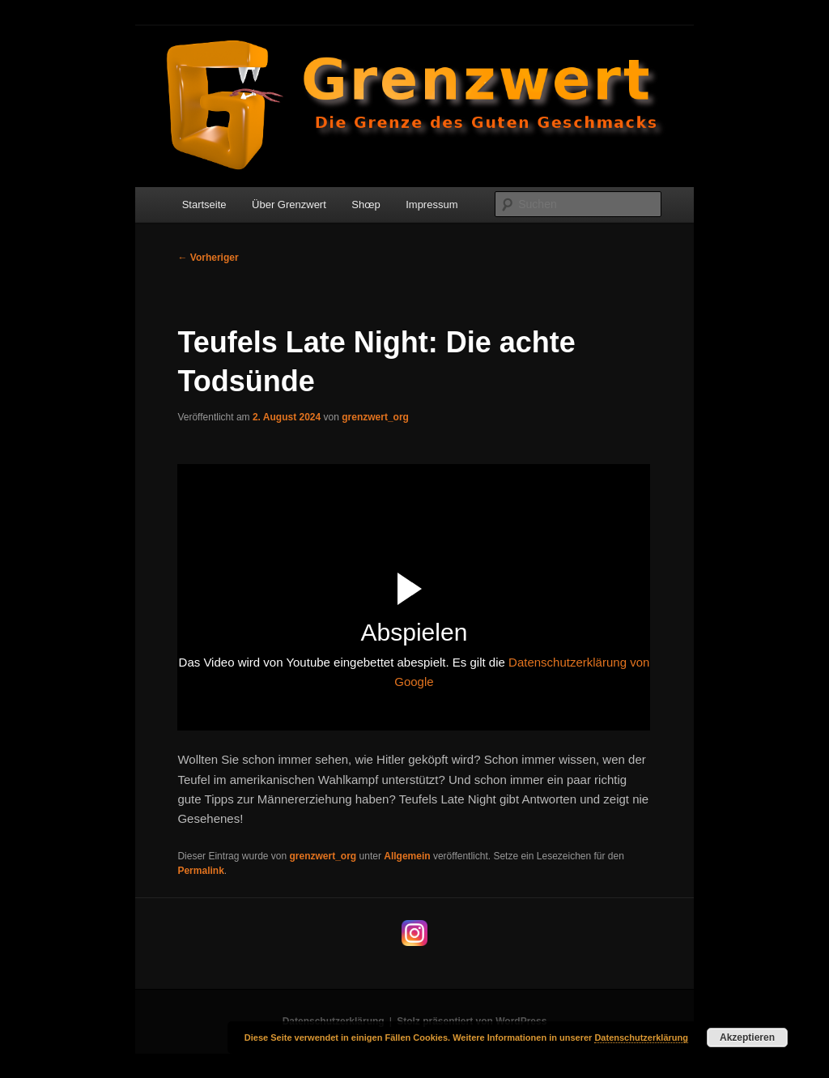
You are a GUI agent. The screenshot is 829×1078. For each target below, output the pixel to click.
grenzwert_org (375, 417)
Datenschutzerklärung (641, 1037)
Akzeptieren (747, 1037)
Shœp (365, 204)
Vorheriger (207, 257)
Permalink (200, 870)
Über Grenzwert (289, 204)
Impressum (431, 204)
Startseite (204, 204)
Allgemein (407, 856)
